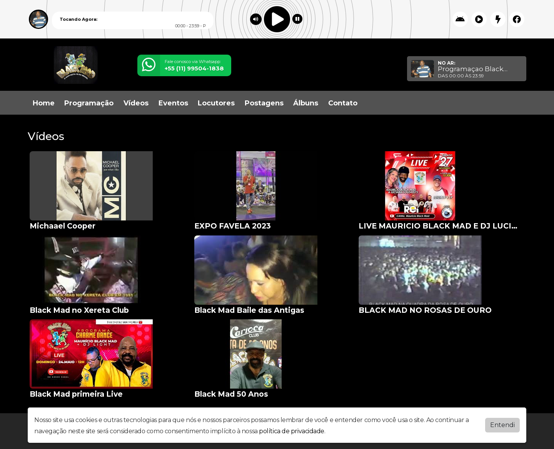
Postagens (264, 103)
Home (44, 103)
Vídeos (136, 103)
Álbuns (305, 103)
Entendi (502, 425)
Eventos (173, 103)
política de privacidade (291, 431)
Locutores (216, 103)
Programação (88, 103)
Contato (342, 103)
